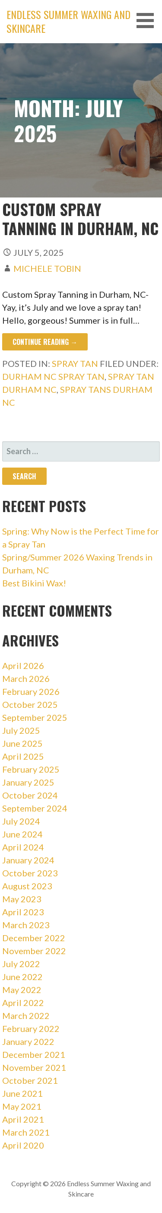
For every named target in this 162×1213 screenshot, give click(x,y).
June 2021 (22, 1093)
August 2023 (27, 886)
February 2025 (31, 769)
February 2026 (31, 691)
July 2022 (21, 963)
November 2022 (34, 951)
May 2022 (21, 989)
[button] (148, 20)
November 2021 (34, 1067)
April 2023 (23, 912)
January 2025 (28, 782)
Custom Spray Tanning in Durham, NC (80, 218)
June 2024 (22, 834)
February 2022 (31, 1028)
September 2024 (34, 808)
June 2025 (22, 743)
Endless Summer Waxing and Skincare (68, 21)
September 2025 (34, 717)
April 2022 (23, 1002)
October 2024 (30, 795)
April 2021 (23, 1119)
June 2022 (22, 976)
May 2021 (21, 1106)
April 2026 (23, 665)
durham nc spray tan (53, 376)
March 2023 (26, 925)
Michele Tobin (47, 268)
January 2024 (28, 860)
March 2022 (26, 1015)
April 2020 (23, 1145)
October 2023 (30, 873)
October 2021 (30, 1080)
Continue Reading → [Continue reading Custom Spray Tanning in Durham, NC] (45, 342)
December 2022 (33, 938)
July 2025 (21, 730)
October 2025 (30, 704)
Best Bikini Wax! (34, 583)
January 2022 (28, 1041)
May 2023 (21, 899)
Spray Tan (75, 363)
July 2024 (21, 821)
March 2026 (26, 678)
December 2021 (33, 1054)
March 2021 (26, 1132)
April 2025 (23, 756)
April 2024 (23, 847)
